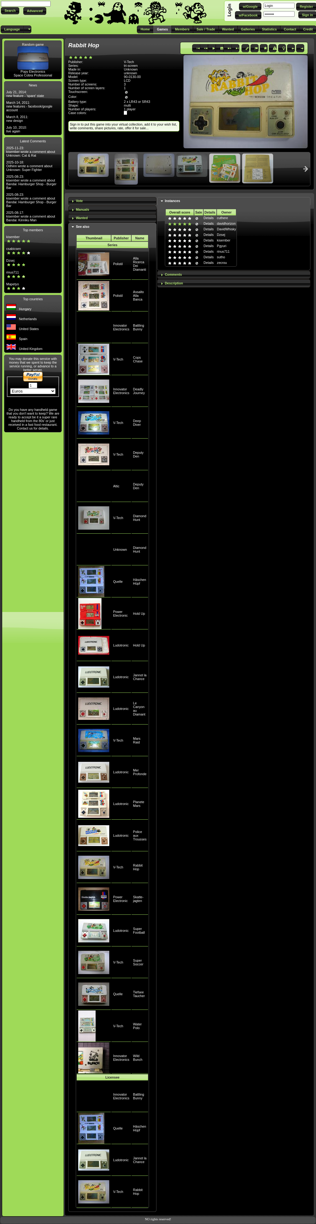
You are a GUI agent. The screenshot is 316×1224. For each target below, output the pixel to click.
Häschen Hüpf (139, 581)
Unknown (120, 549)
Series (112, 245)
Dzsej (10, 260)
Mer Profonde (140, 772)
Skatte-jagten (138, 899)
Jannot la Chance (140, 677)
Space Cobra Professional (33, 75)
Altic (116, 486)
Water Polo (137, 1026)
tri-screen (131, 65)
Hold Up (139, 613)
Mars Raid (137, 740)
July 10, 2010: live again (16, 129)
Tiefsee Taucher (139, 994)
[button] (10, 10)
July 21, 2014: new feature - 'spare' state (25, 94)
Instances (172, 201)
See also (82, 226)
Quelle (118, 581)
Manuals (82, 209)
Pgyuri (221, 246)
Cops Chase (138, 359)
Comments (173, 274)
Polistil (118, 264)
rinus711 (12, 272)
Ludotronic (121, 645)
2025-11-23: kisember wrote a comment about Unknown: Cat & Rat (30, 151)
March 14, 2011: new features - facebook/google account (29, 106)
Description (174, 283)
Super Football (139, 930)
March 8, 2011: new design (17, 118)
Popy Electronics (32, 71)
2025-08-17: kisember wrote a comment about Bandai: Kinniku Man (30, 216)
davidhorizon (226, 223)
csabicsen (13, 249)
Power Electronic (120, 613)
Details (209, 218)
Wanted (82, 218)
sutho (221, 257)
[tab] (112, 201)
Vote (79, 201)
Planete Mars (138, 804)
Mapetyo (12, 284)
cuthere (222, 218)
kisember (13, 237)
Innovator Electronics (121, 327)
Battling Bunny (138, 327)
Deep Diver (137, 422)
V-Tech (118, 359)
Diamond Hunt (140, 518)
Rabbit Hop (138, 867)
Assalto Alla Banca (138, 295)
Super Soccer (138, 962)
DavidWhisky (226, 229)
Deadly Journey (139, 391)
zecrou (222, 263)
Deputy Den (138, 454)
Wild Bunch (137, 1057)
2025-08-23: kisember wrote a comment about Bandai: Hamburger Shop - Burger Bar (31, 182)
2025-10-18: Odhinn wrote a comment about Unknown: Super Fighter (29, 166)
